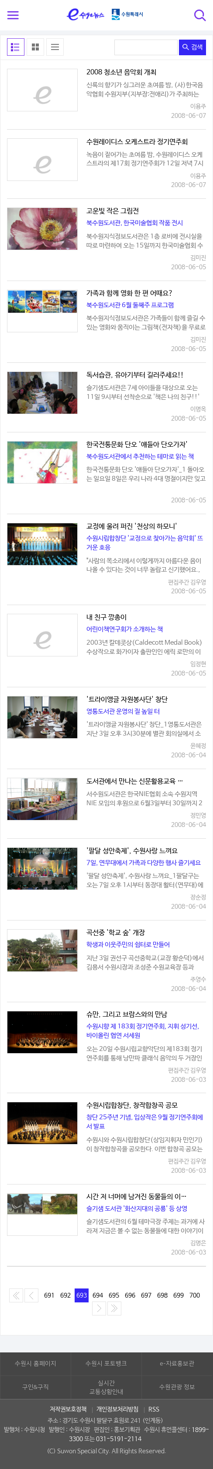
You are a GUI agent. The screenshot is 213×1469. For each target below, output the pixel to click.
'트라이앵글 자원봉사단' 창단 (127, 700)
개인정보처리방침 (117, 1409)
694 (98, 1295)
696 (130, 1295)
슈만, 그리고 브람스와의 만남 (126, 1015)
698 (162, 1295)
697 (146, 1295)
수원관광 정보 (177, 1387)
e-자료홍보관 (177, 1363)
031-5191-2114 (118, 1439)
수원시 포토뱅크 (106, 1363)
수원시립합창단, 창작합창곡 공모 (132, 1106)
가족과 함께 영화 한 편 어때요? (129, 294)
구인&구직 (35, 1387)
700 (194, 1295)
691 (49, 1295)
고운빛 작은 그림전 (112, 211)
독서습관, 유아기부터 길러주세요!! (135, 375)
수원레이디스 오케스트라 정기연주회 (137, 142)
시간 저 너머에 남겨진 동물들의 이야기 (137, 1197)
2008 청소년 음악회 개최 (121, 73)
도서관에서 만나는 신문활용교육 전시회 (137, 782)
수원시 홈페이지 (35, 1363)
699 (178, 1295)
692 (65, 1295)
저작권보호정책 (68, 1409)
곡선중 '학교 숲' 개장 (115, 933)
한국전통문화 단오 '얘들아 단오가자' (137, 445)
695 (114, 1295)
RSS (153, 1409)
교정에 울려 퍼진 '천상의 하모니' (131, 527)
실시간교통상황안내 (106, 1387)
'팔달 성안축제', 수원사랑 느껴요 (132, 851)
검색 (192, 47)
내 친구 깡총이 (106, 618)
